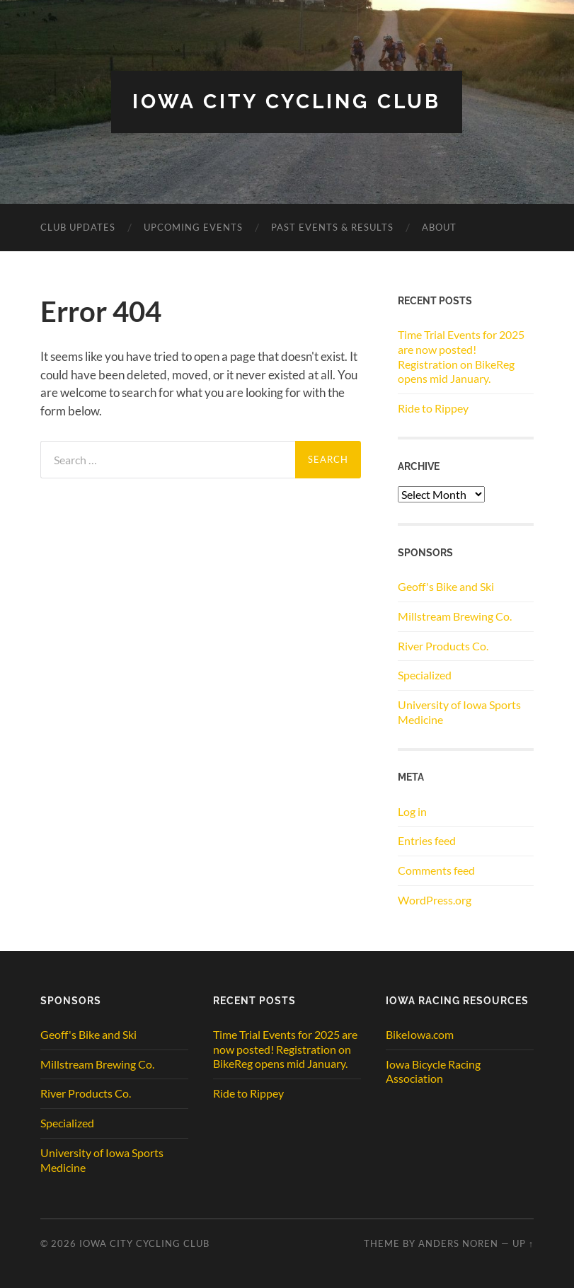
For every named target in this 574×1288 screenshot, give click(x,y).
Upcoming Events (193, 227)
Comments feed (436, 870)
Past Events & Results (332, 227)
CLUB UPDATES (77, 227)
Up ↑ (523, 1243)
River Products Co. (443, 645)
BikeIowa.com (420, 1034)
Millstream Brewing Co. (455, 616)
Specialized (425, 675)
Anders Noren (458, 1243)
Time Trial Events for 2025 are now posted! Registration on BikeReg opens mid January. (461, 356)
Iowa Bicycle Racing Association (433, 1071)
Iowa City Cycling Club (286, 101)
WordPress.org (434, 900)
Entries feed (427, 840)
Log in (412, 811)
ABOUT (439, 227)
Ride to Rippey (433, 408)
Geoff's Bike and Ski (446, 586)
